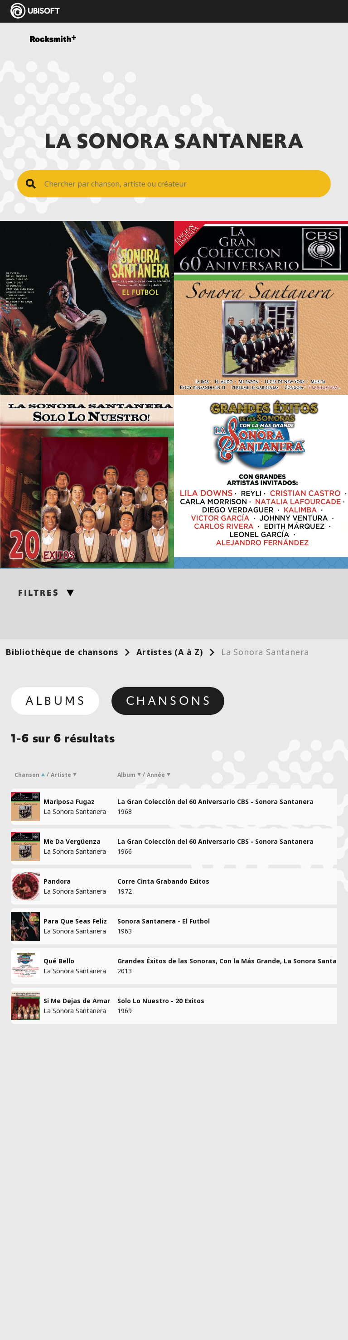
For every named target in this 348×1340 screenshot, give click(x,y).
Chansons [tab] (169, 700)
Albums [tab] (56, 700)
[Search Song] (183, 183)
